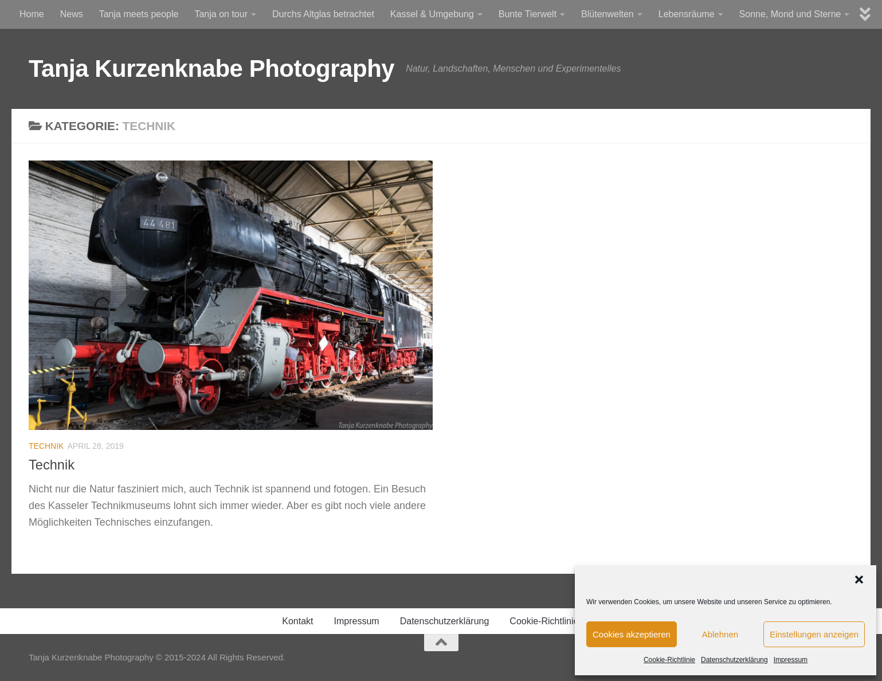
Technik (46, 446)
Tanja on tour (221, 14)
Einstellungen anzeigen (814, 634)
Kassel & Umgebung (432, 14)
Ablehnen (720, 634)
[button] (859, 579)
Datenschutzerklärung (734, 660)
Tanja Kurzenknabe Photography (211, 68)
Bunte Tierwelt (527, 14)
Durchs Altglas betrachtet (323, 14)
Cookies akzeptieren (632, 634)
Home (31, 14)
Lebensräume (686, 14)
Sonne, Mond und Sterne (790, 14)
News (71, 14)
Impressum (790, 660)
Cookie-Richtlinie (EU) (554, 621)
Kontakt (297, 621)
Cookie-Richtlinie (669, 660)
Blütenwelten (607, 14)
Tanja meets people (139, 14)
